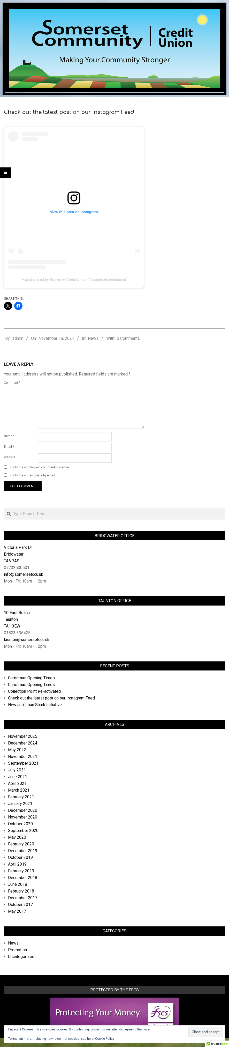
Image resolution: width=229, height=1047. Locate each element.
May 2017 (17, 911)
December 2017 (22, 897)
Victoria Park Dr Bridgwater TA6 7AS (18, 554)
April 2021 (17, 783)
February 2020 (21, 844)
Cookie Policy (104, 1039)
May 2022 (17, 749)
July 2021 (17, 770)
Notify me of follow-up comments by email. (40, 467)
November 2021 (22, 756)
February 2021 (21, 796)
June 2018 (17, 884)
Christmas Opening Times (31, 677)
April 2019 (17, 864)
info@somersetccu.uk (23, 574)
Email (9, 446)
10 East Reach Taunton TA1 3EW (17, 619)
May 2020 (17, 837)
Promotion (17, 949)
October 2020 (20, 823)
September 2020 (23, 830)
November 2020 (22, 817)
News (93, 338)
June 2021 (17, 776)
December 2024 (22, 743)
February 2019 (21, 870)
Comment (12, 383)
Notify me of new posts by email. (33, 475)
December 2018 (22, 877)
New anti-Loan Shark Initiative (35, 704)
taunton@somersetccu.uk (26, 639)
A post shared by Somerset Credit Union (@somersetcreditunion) (74, 279)
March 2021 (18, 790)
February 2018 (21, 891)
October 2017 (20, 904)
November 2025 (22, 736)
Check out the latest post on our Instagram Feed (51, 698)
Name (9, 436)
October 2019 (20, 857)
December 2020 (22, 810)
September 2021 (23, 763)
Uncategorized (21, 956)
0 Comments (128, 338)
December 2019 (22, 850)
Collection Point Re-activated (34, 691)
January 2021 (20, 803)
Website (10, 457)
